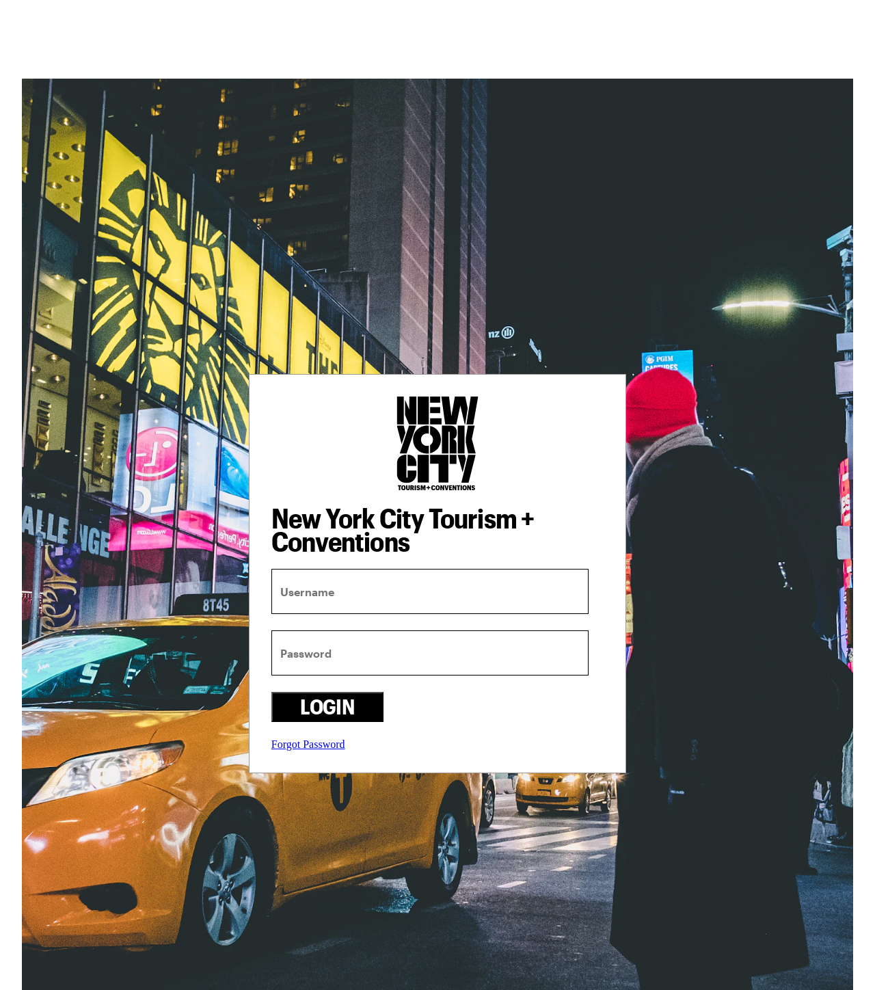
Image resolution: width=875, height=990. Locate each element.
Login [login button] (327, 707)
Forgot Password (308, 744)
